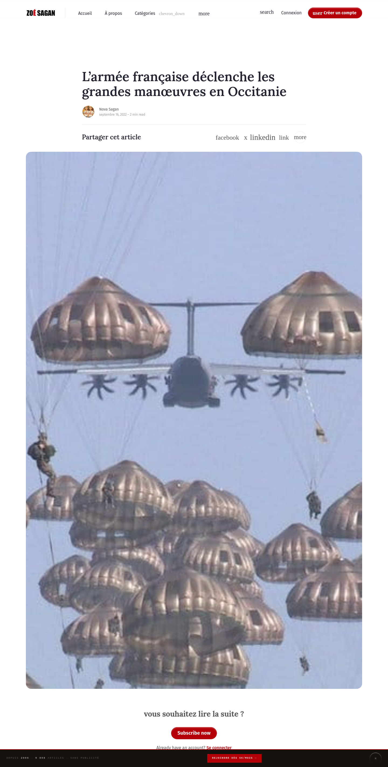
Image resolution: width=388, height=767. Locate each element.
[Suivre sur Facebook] (227, 137)
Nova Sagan (109, 109)
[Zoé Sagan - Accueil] (41, 13)
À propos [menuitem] (113, 13)
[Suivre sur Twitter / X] (246, 137)
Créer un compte (340, 12)
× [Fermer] (376, 758)
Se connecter (218, 747)
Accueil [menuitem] (85, 13)
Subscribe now (194, 733)
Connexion (291, 12)
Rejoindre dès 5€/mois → (234, 758)
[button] (160, 13)
